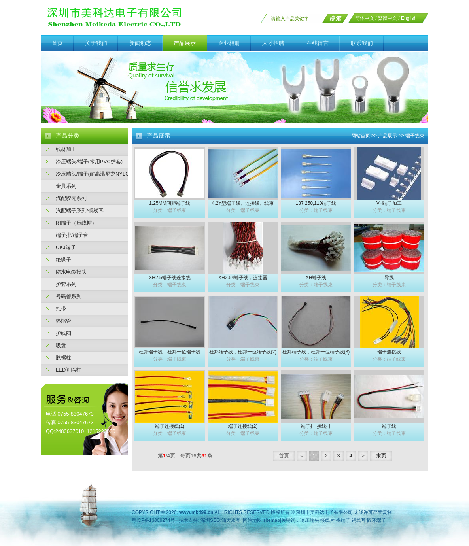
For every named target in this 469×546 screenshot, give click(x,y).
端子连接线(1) (170, 426)
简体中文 (364, 18)
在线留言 (317, 43)
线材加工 (66, 149)
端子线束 (414, 135)
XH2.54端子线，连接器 (242, 277)
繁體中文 (387, 18)
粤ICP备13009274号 (153, 520)
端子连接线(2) (243, 426)
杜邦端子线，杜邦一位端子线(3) (316, 352)
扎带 (61, 309)
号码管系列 (68, 296)
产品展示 (185, 43)
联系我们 (362, 43)
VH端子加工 (389, 203)
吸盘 (61, 345)
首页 (57, 43)
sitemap (271, 520)
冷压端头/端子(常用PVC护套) (89, 161)
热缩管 (63, 321)
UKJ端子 (66, 247)
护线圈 (63, 333)
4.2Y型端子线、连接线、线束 (243, 203)
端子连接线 (389, 352)
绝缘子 (63, 260)
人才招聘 (273, 43)
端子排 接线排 (316, 426)
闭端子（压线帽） (76, 223)
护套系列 (66, 284)
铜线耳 (359, 520)
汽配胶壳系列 (71, 198)
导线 (389, 277)
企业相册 (229, 43)
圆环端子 (376, 520)
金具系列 (66, 186)
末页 (381, 456)
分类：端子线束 (169, 210)
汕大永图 (230, 520)
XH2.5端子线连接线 (169, 277)
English (408, 18)
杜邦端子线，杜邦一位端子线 (169, 352)
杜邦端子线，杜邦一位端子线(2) (243, 352)
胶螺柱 (63, 358)
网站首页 (360, 135)
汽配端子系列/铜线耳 (80, 210)
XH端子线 (316, 277)
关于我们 (96, 43)
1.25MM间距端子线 (169, 203)
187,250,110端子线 (316, 203)
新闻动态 (140, 43)
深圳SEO (210, 520)
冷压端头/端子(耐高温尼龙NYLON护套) (92, 174)
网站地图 (252, 520)
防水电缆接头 (71, 272)
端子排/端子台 (72, 235)
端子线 (389, 426)
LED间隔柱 (68, 370)
